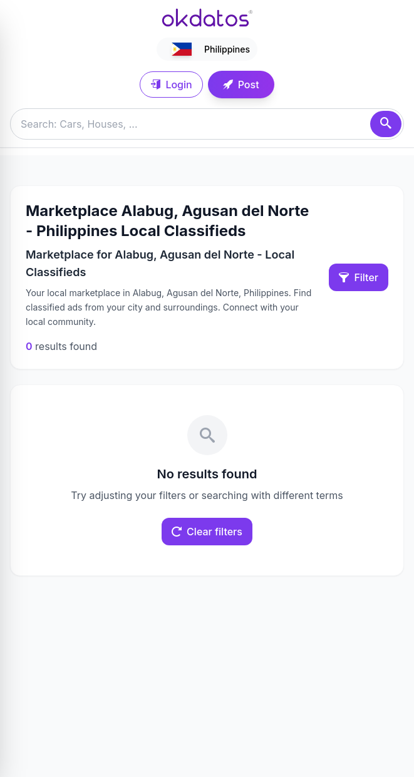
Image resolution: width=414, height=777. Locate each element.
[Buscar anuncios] (207, 124)
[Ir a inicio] (207, 18)
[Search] (385, 124)
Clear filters (207, 531)
